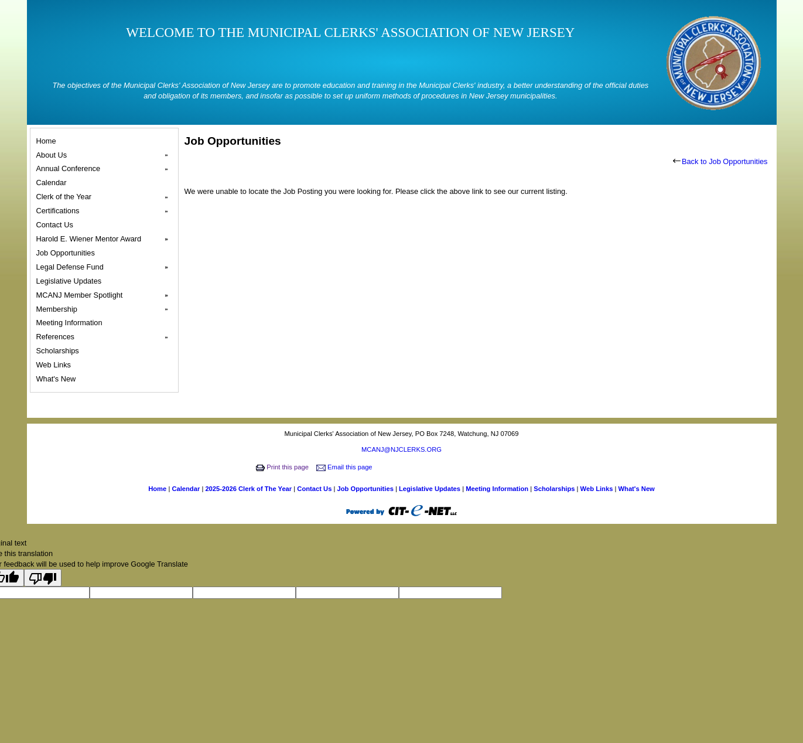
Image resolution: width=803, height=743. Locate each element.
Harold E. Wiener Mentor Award (106, 239)
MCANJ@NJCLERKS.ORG (401, 449)
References (106, 337)
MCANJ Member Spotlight (106, 295)
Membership (106, 309)
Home (48, 141)
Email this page (345, 467)
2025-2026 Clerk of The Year (249, 488)
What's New (58, 378)
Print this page (283, 467)
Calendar (53, 182)
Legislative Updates (70, 281)
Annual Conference (106, 168)
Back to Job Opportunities (720, 161)
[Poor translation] (42, 578)
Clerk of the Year (106, 197)
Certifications (106, 211)
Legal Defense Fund (106, 267)
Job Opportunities (67, 252)
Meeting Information (71, 322)
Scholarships (59, 350)
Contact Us (56, 224)
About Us (106, 155)
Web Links (55, 364)
